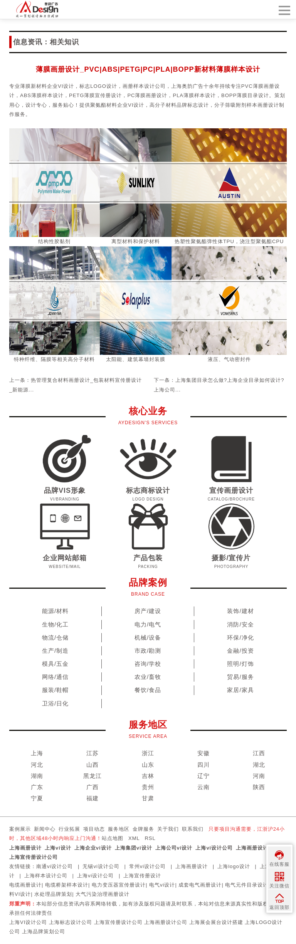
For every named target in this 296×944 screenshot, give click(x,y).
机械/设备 (148, 637)
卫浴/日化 (55, 703)
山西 (92, 764)
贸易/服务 (240, 677)
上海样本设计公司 (45, 875)
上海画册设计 (25, 848)
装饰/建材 (240, 611)
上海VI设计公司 (28, 922)
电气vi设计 (162, 885)
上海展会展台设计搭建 (216, 922)
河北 (37, 764)
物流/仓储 (55, 637)
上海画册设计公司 (257, 848)
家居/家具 (240, 690)
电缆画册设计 (25, 885)
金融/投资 (240, 650)
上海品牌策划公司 (43, 931)
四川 (203, 764)
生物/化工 (55, 624)
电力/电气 (148, 624)
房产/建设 (148, 611)
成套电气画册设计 (200, 885)
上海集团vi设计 (133, 848)
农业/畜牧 (148, 677)
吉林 (148, 776)
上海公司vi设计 (174, 848)
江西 (259, 753)
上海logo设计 (233, 866)
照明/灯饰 (240, 663)
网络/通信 (55, 677)
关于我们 (168, 829)
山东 (148, 764)
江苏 (92, 753)
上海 (37, 753)
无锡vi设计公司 (100, 866)
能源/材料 (55, 611)
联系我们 (193, 829)
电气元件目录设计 (246, 885)
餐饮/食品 (148, 690)
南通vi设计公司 (54, 866)
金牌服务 (143, 829)
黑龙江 (92, 776)
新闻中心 (45, 829)
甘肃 (148, 798)
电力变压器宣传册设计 (119, 885)
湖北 (259, 764)
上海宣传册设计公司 (33, 857)
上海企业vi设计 (93, 848)
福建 (92, 798)
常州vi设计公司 (147, 866)
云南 (203, 787)
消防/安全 (240, 624)
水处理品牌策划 (53, 894)
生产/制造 (55, 650)
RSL (150, 838)
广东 (37, 787)
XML (134, 838)
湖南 (37, 776)
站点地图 (112, 838)
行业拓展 (69, 829)
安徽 (203, 753)
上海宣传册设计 (142, 875)
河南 (259, 776)
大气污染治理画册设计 (103, 894)
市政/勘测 (148, 650)
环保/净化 (240, 637)
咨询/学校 (148, 663)
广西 (92, 787)
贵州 (148, 787)
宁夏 (37, 798)
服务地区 (119, 829)
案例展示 (20, 829)
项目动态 (94, 829)
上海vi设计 (58, 848)
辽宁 (203, 776)
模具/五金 (55, 663)
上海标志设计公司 (70, 922)
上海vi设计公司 (214, 848)
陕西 (259, 787)
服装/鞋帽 (55, 690)
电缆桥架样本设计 (66, 885)
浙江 (148, 753)
